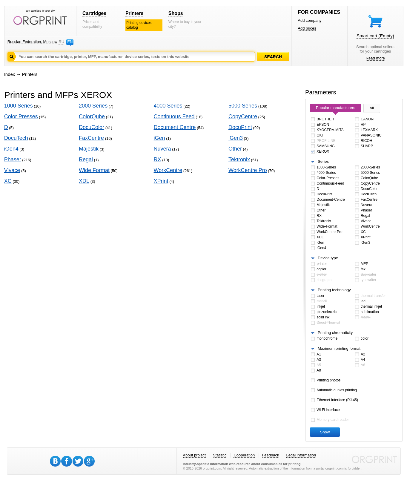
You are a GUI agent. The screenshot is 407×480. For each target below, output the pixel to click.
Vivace (12, 170)
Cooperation (244, 455)
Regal (86, 159)
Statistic (220, 455)
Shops (175, 13)
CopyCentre (242, 116)
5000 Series (242, 106)
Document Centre (175, 127)
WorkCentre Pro (247, 170)
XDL (84, 181)
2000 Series (93, 106)
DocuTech (16, 138)
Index (9, 74)
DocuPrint (240, 127)
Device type (328, 258)
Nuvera (162, 149)
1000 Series (18, 106)
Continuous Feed (174, 116)
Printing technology (334, 290)
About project (194, 455)
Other (235, 149)
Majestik (89, 149)
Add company (310, 20)
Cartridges (94, 13)
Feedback (270, 455)
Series (323, 161)
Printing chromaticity (335, 332)
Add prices (307, 28)
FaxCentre (91, 138)
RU (61, 41)
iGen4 (11, 149)
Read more (375, 58)
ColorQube (92, 116)
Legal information (301, 455)
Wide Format (94, 170)
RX (157, 159)
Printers (134, 13)
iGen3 (235, 138)
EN (70, 41)
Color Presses (21, 116)
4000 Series (168, 106)
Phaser (12, 159)
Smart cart (375, 35)
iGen (159, 138)
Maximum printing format (339, 348)
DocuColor (91, 127)
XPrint (161, 181)
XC (8, 181)
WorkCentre (168, 170)
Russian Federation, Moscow (32, 41)
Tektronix (239, 159)
